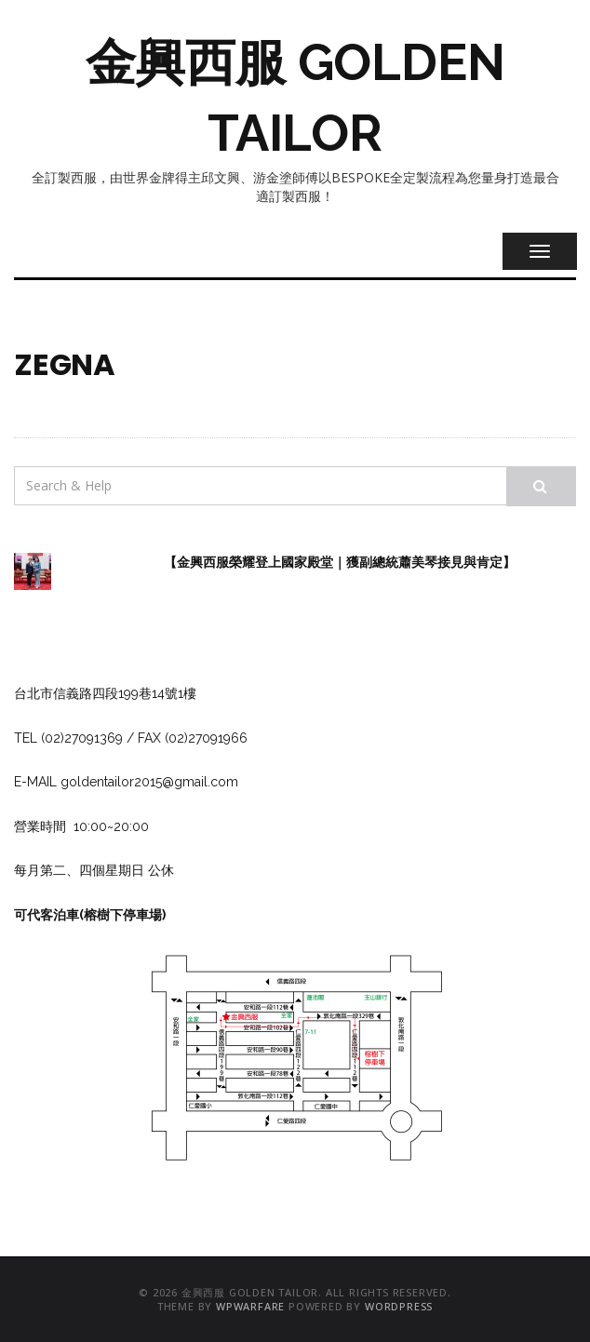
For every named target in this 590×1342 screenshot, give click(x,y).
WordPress (399, 1306)
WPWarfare (250, 1306)
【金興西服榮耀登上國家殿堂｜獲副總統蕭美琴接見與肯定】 (340, 562)
